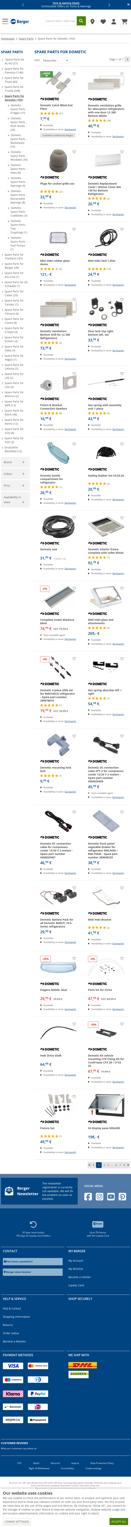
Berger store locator (18, 1272)
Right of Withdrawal (39, 1468)
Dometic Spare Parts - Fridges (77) (18, 109)
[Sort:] (55, 60)
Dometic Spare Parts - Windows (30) (18, 155)
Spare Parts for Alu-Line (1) (14, 275)
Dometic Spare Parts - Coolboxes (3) (18, 211)
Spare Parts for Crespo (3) (14, 330)
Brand (8, 462)
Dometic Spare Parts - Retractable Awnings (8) (18, 196)
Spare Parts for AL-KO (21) (14, 61)
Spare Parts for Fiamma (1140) (14, 70)
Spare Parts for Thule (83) (14, 79)
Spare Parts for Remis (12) (14, 421)
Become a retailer (79, 1277)
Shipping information (16, 1316)
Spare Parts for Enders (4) (14, 339)
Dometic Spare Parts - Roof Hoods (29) (18, 124)
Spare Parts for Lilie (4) (14, 385)
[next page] (127, 59)
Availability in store (12, 499)
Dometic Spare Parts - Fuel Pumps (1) (18, 243)
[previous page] (93, 1165)
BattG (36, 1463)
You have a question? (19, 1261)
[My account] (113, 20)
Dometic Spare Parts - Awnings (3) (18, 181)
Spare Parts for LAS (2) (14, 376)
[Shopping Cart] (124, 20)
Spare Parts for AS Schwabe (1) (16, 284)
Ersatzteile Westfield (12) (13, 449)
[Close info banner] (128, 5)
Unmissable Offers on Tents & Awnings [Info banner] (66, 5)
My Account (75, 1260)
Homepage (8, 38)
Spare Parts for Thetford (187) (14, 256)
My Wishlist (75, 1269)
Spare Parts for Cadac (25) (14, 293)
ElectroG (55, 1463)
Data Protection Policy (102, 1463)
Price (7, 485)
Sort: (37, 60)
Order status (11, 1333)
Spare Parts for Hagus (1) (14, 357)
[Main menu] (5, 21)
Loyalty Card (76, 1285)
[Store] (92, 20)
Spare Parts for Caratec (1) (14, 302)
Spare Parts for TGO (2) (14, 440)
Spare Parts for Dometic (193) (14, 98)
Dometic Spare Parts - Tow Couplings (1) (18, 226)
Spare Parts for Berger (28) (14, 265)
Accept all (118, 1521)
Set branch (70, 129)
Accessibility (67, 1468)
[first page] (89, 1165)
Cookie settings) (17, 1521)
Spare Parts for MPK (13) (14, 403)
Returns (8, 1325)
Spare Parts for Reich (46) (14, 412)
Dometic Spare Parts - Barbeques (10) (18, 140)
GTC (19, 1463)
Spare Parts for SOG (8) (14, 431)
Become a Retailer (14, 1341)
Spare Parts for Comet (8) (14, 321)
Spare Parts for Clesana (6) (14, 311)
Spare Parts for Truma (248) (14, 88)
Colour (8, 474)
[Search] (60, 20)
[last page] (128, 1165)
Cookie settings (93, 1468)
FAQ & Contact (12, 1308)
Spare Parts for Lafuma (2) (14, 367)
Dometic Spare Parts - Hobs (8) (18, 168)
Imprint (75, 1463)
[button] (23, 5)
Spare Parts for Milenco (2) (14, 394)
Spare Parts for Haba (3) (14, 348)
